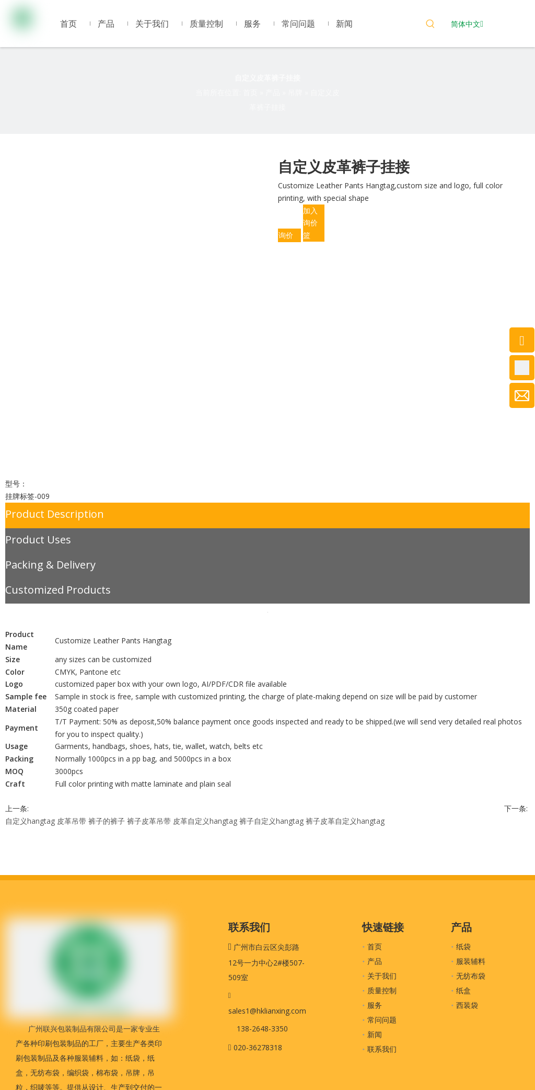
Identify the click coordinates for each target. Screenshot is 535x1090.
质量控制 (382, 990)
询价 (285, 235)
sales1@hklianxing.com (267, 1011)
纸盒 (463, 990)
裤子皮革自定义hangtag (345, 821)
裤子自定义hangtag (271, 821)
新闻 (374, 1034)
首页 (374, 946)
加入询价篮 (310, 223)
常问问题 (382, 1020)
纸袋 (463, 946)
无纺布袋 (470, 976)
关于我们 (382, 976)
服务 (374, 1005)
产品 (374, 961)
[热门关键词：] (430, 25)
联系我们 (382, 1049)
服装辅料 (470, 961)
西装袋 (467, 1005)
